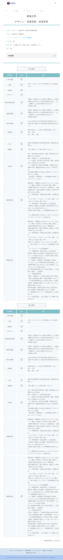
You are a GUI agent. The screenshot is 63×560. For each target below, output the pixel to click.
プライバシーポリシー (37, 550)
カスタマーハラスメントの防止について (16, 550)
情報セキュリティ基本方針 (47, 550)
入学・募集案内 (27, 38)
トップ (6, 10)
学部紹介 (42, 10)
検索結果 (17, 10)
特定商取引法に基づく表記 (30, 553)
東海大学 (29, 10)
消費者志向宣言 (28, 550)
